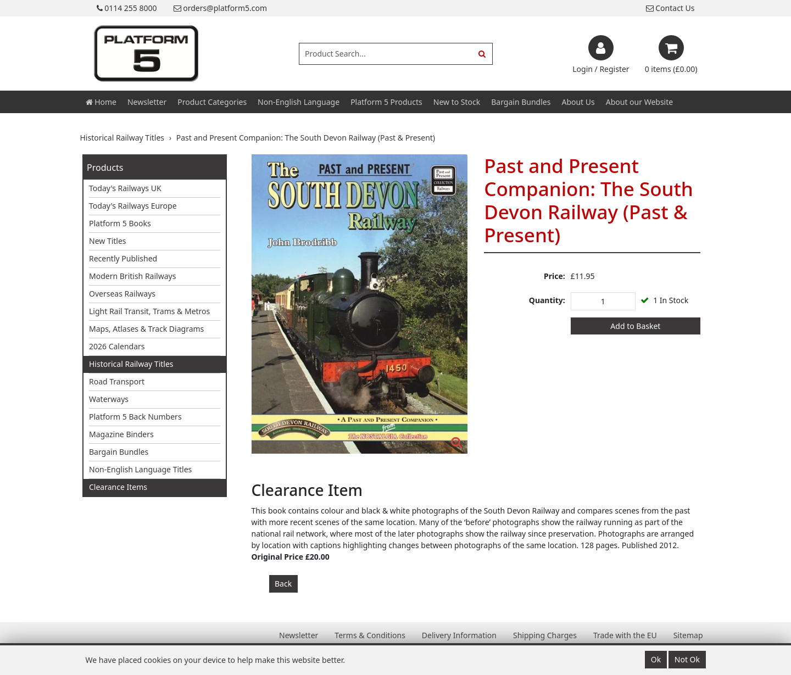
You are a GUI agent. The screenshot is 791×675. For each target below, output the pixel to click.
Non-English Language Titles (140, 469)
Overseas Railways (122, 293)
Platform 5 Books (120, 223)
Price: (554, 276)
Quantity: (547, 300)
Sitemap (688, 635)
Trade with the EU (625, 635)
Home (101, 102)
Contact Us (670, 8)
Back (283, 583)
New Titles (107, 241)
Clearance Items (118, 487)
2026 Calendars (117, 346)
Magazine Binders (121, 434)
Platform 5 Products (386, 102)
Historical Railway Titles (131, 364)
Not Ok (687, 659)
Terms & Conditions (370, 635)
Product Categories (212, 102)
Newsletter (146, 102)
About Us (577, 102)
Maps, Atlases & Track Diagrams (146, 328)
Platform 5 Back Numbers (135, 416)
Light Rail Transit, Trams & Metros (149, 311)
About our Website (639, 102)
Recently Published (123, 258)
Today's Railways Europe (133, 205)
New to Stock (456, 102)
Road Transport (116, 381)
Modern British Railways (132, 276)
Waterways (109, 399)
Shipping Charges (545, 635)
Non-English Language (298, 102)
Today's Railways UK (125, 188)
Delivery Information (459, 635)
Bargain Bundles (520, 102)
